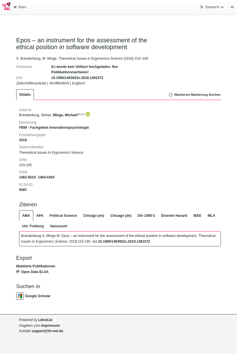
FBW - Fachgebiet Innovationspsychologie (54, 128)
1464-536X (46, 177)
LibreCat (45, 320)
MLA (211, 216)
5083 (23, 190)
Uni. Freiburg (33, 226)
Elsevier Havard (174, 216)
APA (39, 216)
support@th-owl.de (47, 331)
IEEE (197, 216)
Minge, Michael (68, 115)
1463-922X (27, 177)
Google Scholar (33, 296)
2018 (23, 140)
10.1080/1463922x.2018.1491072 (77, 78)
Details (25, 95)
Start (19, 7)
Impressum (50, 326)
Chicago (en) (93, 216)
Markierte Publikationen (35, 266)
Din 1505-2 (146, 216)
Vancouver (59, 226)
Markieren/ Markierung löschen (194, 94)
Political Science (63, 216)
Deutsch (212, 7)
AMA (26, 216)
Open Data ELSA (32, 272)
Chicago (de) (121, 216)
